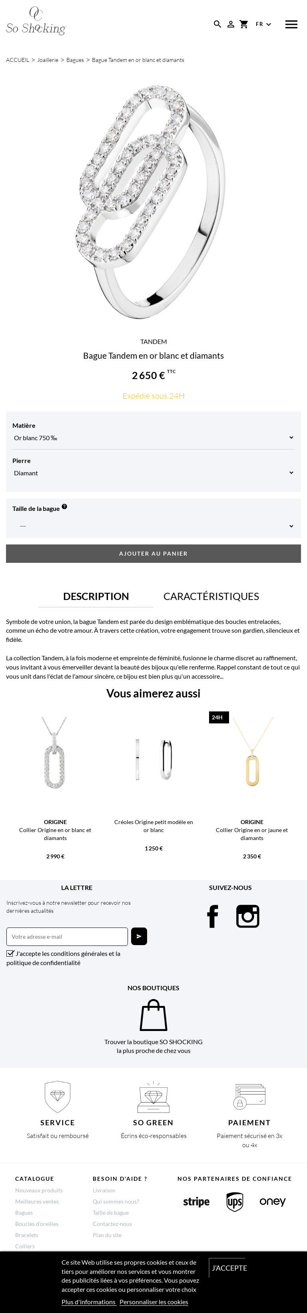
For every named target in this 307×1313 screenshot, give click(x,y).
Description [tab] (96, 596)
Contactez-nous (112, 1223)
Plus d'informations (89, 1301)
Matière (24, 425)
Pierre (21, 460)
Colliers (25, 1246)
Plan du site (107, 1235)
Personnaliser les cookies (154, 1301)
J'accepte (228, 1267)
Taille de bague (111, 1212)
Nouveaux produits (39, 1190)
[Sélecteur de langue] (264, 24)
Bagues (24, 1212)
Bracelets (26, 1235)
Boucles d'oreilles (36, 1223)
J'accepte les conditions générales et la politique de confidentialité (63, 957)
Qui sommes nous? (116, 1201)
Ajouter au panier (153, 553)
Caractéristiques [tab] (211, 596)
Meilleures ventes (37, 1201)
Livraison (104, 1190)
